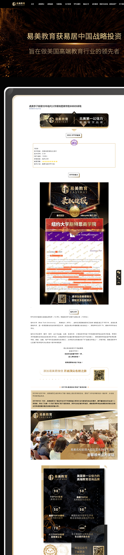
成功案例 (95, 4)
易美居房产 (112, 4)
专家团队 (59, 4)
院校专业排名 (104, 4)
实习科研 (68, 4)
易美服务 (50, 4)
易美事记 (41, 4)
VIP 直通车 (77, 4)
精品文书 (86, 4)
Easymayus (18, 4)
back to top (118, 282)
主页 (32, 4)
